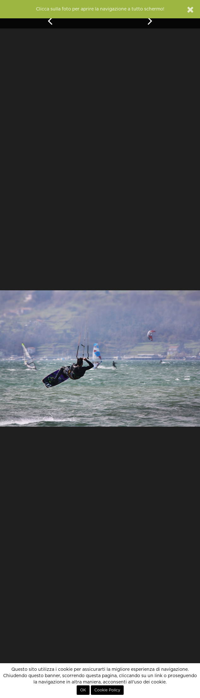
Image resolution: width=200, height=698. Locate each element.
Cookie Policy (107, 690)
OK (83, 690)
